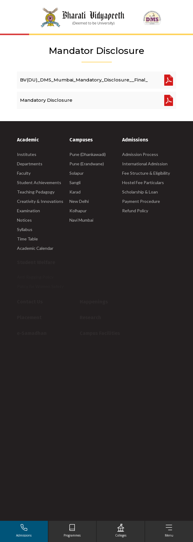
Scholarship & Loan (140, 191)
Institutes (26, 154)
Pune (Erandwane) (86, 163)
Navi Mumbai (81, 220)
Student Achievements (39, 182)
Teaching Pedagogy (36, 191)
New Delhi (79, 201)
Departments (29, 163)
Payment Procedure (141, 201)
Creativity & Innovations (40, 201)
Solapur (76, 173)
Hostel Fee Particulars (143, 182)
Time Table (27, 238)
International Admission (145, 163)
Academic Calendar (35, 248)
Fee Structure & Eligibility (146, 173)
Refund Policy (135, 210)
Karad (75, 191)
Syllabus (24, 229)
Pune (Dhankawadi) (87, 154)
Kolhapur (78, 210)
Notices (24, 220)
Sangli (75, 182)
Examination (28, 210)
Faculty (24, 173)
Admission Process (140, 154)
